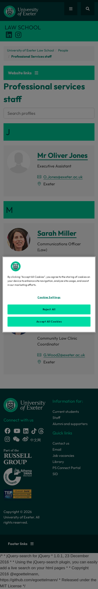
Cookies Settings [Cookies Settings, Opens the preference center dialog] (49, 297)
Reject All (49, 309)
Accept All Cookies (49, 321)
